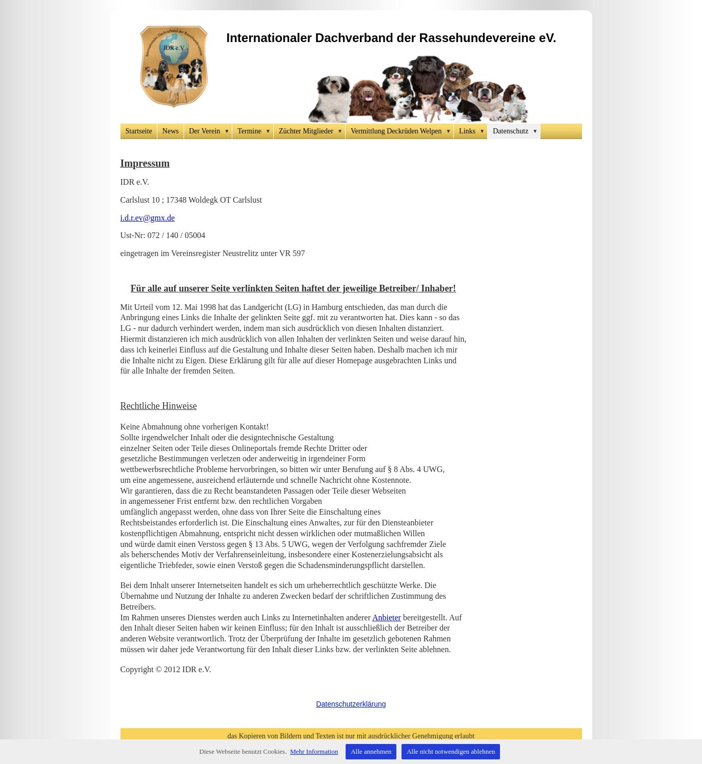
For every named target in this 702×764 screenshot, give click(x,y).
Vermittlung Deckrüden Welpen (402, 131)
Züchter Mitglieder (312, 131)
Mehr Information (314, 751)
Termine (255, 131)
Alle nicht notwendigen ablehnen (451, 751)
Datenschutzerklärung (351, 704)
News (171, 131)
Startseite (139, 131)
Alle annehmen (371, 751)
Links (473, 131)
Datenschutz (516, 131)
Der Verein (211, 131)
